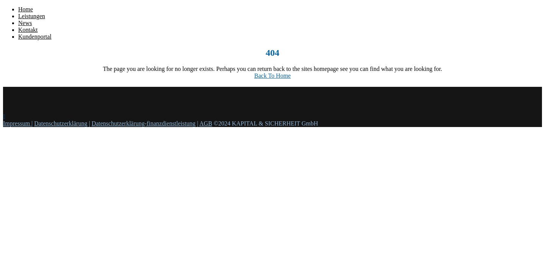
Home (25, 9)
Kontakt (28, 30)
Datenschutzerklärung (60, 123)
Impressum (17, 123)
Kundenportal (34, 36)
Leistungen (31, 16)
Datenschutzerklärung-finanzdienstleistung (144, 123)
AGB (205, 123)
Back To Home (272, 75)
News (25, 23)
